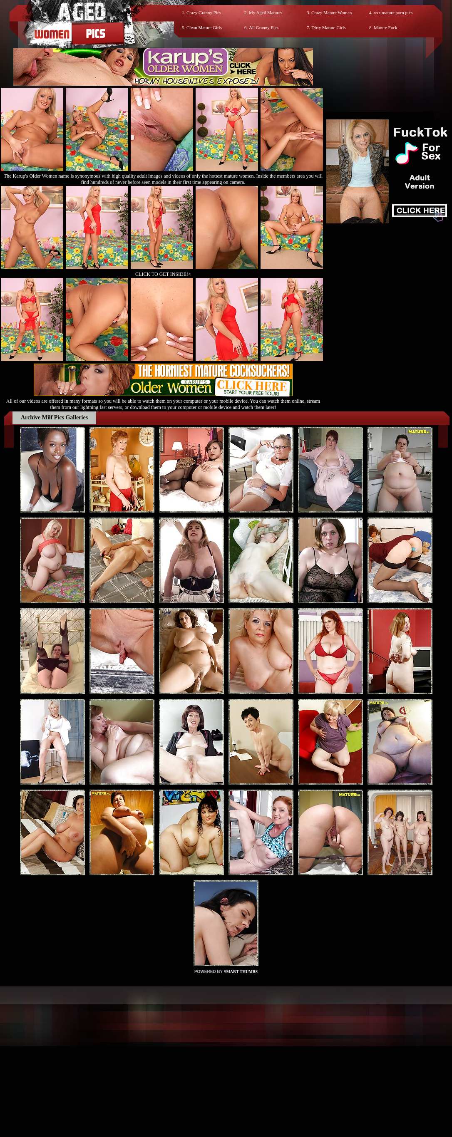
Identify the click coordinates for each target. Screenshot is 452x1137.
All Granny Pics (263, 27)
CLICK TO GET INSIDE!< (163, 274)
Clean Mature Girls (204, 27)
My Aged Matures (265, 12)
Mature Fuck (385, 27)
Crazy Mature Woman (331, 12)
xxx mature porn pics (393, 12)
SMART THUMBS (241, 971)
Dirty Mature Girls (328, 27)
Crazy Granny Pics (203, 12)
